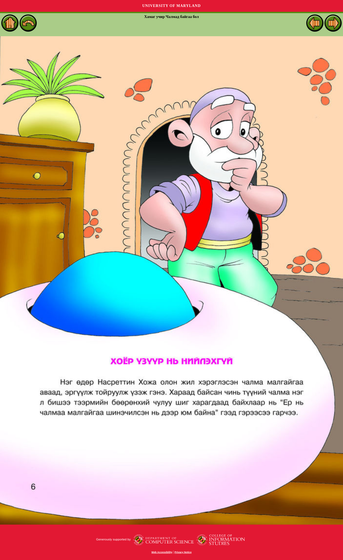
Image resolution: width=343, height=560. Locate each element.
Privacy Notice (183, 552)
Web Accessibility (161, 552)
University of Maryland (171, 6)
